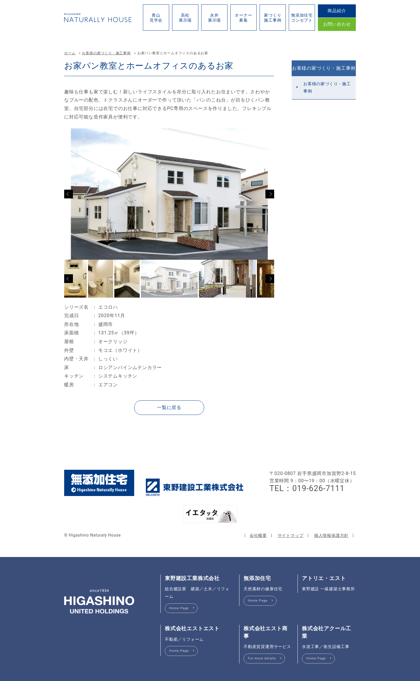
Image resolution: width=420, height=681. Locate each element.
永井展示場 (214, 17)
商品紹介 (337, 10)
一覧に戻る (169, 407)
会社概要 (258, 535)
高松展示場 (185, 17)
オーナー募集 (243, 17)
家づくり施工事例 (272, 17)
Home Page (179, 608)
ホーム (69, 53)
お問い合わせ (337, 24)
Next (269, 194)
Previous (68, 194)
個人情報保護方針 (331, 535)
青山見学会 (156, 17)
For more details (262, 658)
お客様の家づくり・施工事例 (106, 53)
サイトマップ (291, 535)
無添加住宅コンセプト (302, 17)
